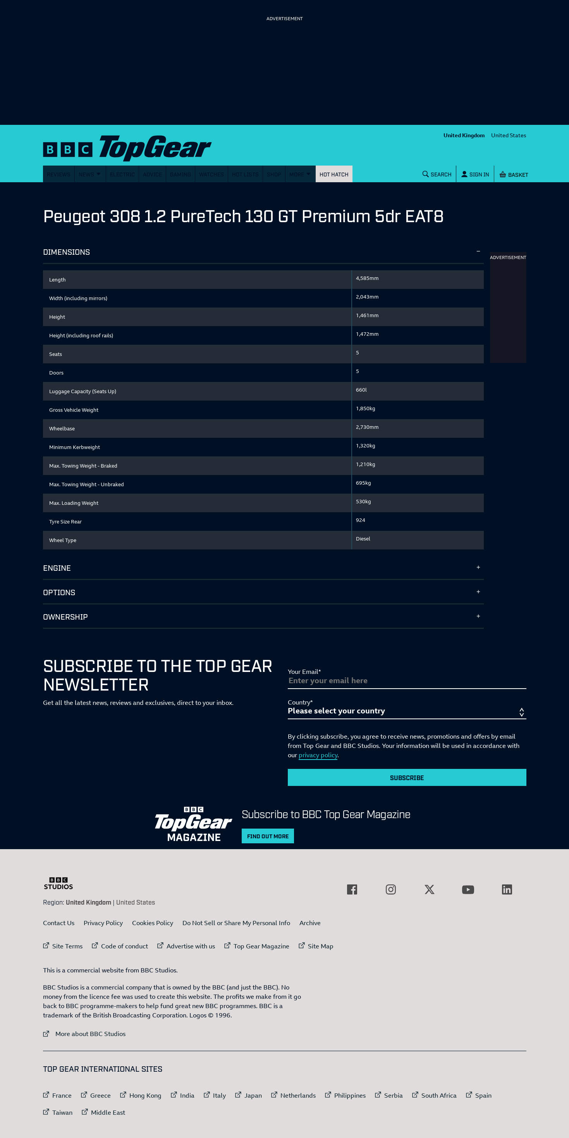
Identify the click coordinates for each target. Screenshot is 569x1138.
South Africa (439, 1095)
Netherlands (298, 1095)
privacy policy (318, 755)
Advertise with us (191, 946)
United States (508, 135)
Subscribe (407, 777)
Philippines (350, 1095)
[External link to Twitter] (429, 889)
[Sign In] (474, 174)
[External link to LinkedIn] (507, 889)
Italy (219, 1095)
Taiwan (62, 1112)
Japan (253, 1095)
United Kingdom (464, 135)
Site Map (320, 946)
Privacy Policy (103, 923)
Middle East (108, 1112)
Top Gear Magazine (261, 946)
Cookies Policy (152, 923)
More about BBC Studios (84, 1033)
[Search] (437, 174)
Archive (310, 923)
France (62, 1095)
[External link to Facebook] (352, 889)
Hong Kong (145, 1095)
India (187, 1095)
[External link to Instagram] (390, 889)
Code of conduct (124, 946)
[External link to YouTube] (468, 889)
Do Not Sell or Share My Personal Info (236, 923)
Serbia (393, 1095)
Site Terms (67, 946)
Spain (483, 1095)
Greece (100, 1095)
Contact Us (58, 923)
